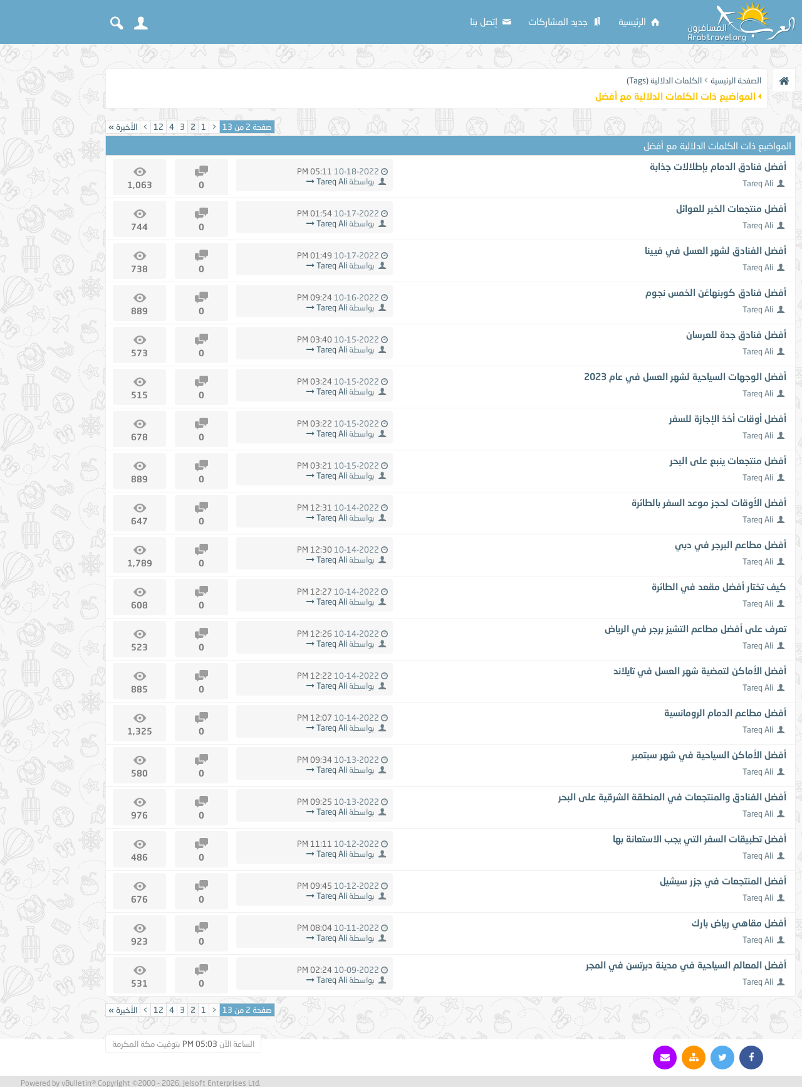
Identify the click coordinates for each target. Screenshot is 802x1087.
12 (159, 127)
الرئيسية (640, 21)
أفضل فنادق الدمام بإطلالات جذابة (718, 166)
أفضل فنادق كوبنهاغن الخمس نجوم (715, 292)
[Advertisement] (50, 239)
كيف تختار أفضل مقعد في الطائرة (719, 586)
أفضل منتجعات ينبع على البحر (728, 460)
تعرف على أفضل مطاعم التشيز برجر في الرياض (695, 628)
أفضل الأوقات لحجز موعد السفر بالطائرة (709, 502)
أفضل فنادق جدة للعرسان (736, 334)
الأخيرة (122, 127)
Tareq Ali (757, 183)
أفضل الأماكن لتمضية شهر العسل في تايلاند (699, 670)
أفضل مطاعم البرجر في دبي (730, 544)
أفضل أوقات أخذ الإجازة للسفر (727, 418)
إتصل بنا (491, 21)
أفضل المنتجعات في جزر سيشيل (723, 880)
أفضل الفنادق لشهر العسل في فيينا (715, 250)
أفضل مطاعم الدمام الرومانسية (725, 712)
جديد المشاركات (565, 21)
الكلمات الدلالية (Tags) (664, 80)
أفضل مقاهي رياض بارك (739, 922)
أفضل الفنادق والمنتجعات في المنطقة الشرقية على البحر (672, 796)
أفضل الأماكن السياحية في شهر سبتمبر (709, 754)
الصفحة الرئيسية (736, 80)
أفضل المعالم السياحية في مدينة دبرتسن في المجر (686, 964)
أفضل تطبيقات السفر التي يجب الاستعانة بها (699, 838)
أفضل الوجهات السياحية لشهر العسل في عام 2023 (685, 376)
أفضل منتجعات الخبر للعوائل (731, 208)
